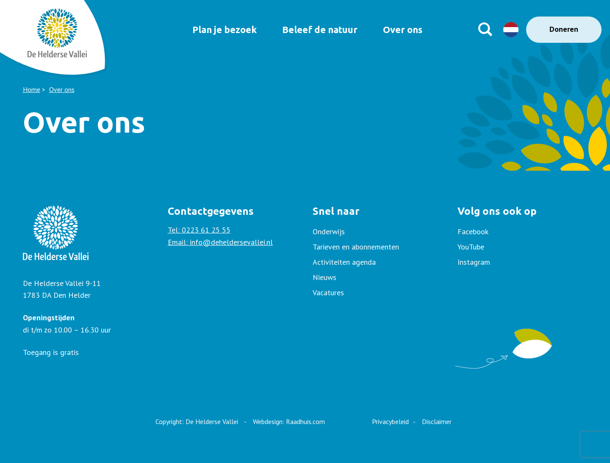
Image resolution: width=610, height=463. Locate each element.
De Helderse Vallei (212, 421)
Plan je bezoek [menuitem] (215, 29)
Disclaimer (437, 421)
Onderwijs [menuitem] (329, 231)
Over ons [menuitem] (405, 29)
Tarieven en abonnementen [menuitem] (356, 247)
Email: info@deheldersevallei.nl (220, 242)
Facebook (473, 231)
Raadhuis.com (305, 421)
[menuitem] (523, 231)
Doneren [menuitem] (563, 29)
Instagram (474, 262)
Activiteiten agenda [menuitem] (344, 262)
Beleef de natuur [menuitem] (317, 29)
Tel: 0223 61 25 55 (199, 230)
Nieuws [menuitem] (324, 277)
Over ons (62, 89)
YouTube (471, 247)
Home (31, 89)
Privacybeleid (390, 421)
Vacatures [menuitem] (328, 292)
